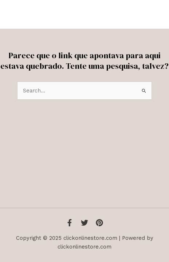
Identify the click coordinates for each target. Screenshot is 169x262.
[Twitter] (84, 222)
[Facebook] (69, 222)
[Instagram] (99, 222)
